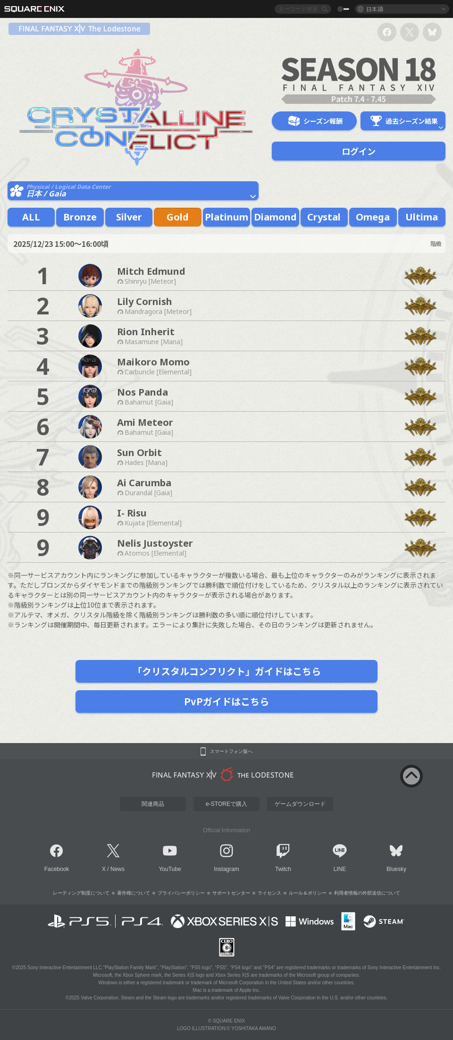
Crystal (324, 217)
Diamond (275, 217)
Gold (178, 217)
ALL (31, 217)
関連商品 (153, 804)
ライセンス (269, 893)
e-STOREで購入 (226, 804)
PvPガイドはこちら (226, 701)
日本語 (374, 9)
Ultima (421, 217)
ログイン (359, 151)
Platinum (226, 217)
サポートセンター (231, 893)
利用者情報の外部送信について (367, 893)
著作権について (133, 893)
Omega (373, 217)
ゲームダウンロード (300, 804)
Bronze (80, 217)
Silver (129, 217)
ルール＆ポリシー (308, 893)
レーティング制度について (81, 893)
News (117, 869)
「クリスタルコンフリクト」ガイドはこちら (227, 671)
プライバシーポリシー (181, 893)
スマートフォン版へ (231, 751)
